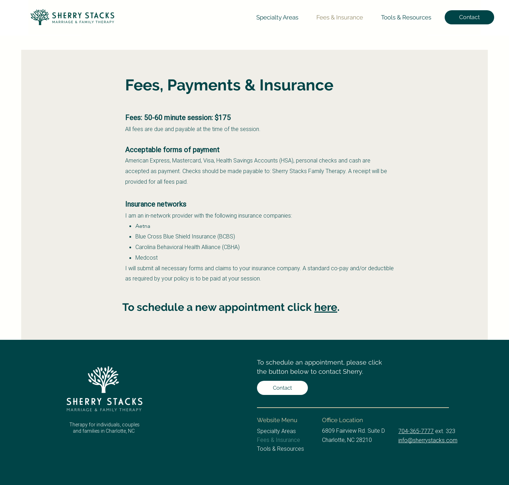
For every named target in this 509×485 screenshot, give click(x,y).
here (325, 307)
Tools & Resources (280, 448)
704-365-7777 (416, 430)
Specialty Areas (276, 430)
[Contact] (469, 17)
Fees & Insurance (278, 439)
